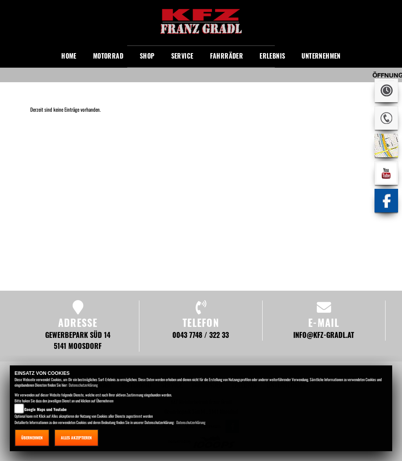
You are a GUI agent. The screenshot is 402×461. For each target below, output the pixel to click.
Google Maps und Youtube (45, 409)
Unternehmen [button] (321, 55)
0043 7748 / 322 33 (200, 334)
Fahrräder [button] (226, 55)
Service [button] (182, 55)
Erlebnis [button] (272, 55)
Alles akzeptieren (76, 438)
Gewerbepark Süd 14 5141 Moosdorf (77, 340)
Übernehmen (32, 438)
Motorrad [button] (108, 55)
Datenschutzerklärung (83, 385)
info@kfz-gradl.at (323, 334)
